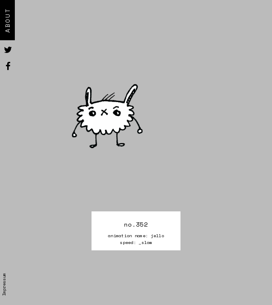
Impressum (3, 284)
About (7, 20)
